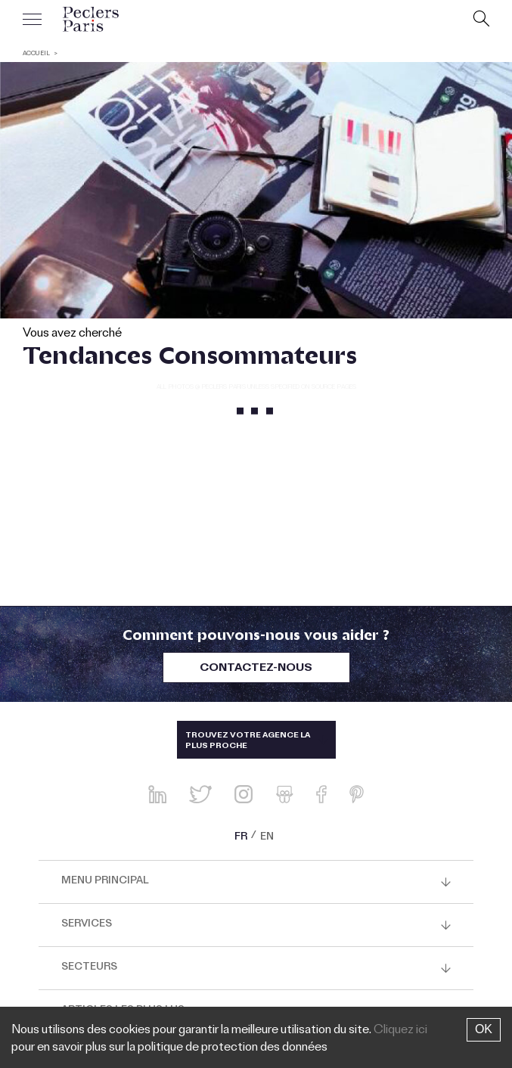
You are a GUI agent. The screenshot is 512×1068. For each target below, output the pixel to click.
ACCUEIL (36, 54)
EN (267, 838)
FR (240, 838)
